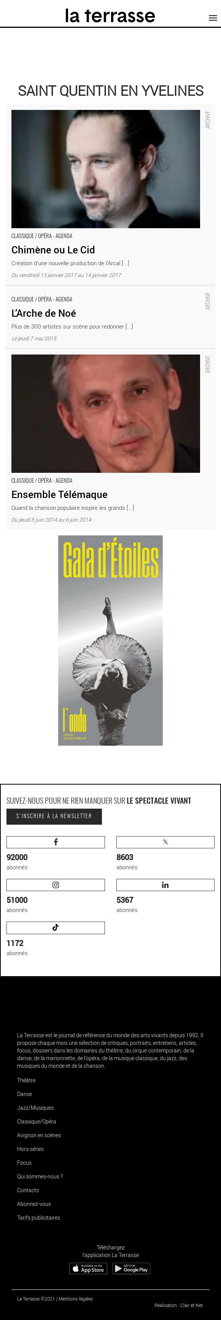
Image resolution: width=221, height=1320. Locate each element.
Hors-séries (30, 1148)
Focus (24, 1162)
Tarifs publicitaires (38, 1217)
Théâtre (26, 1080)
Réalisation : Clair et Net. (179, 1305)
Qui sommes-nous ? (40, 1176)
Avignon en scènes (39, 1135)
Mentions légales (76, 1299)
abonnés (55, 853)
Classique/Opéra (36, 1121)
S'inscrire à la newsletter (54, 816)
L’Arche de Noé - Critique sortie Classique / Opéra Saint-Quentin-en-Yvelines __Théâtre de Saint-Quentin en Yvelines (99, 293)
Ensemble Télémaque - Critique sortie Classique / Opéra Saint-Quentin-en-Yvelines (107, 352)
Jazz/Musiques (35, 1107)
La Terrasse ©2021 (36, 1299)
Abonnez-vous (34, 1203)
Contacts (28, 1190)
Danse (24, 1094)
